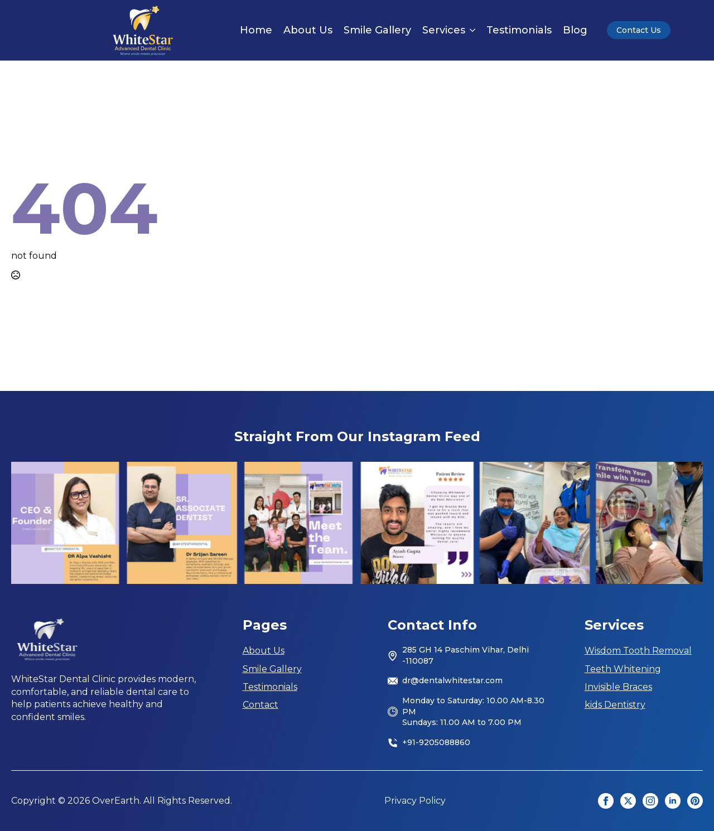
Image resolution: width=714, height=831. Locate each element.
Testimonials (519, 30)
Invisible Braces (618, 687)
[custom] (695, 801)
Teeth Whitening (623, 669)
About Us (307, 30)
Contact (260, 704)
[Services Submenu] (470, 30)
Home (256, 30)
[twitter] (628, 801)
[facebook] (606, 801)
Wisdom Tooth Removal (638, 650)
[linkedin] (673, 801)
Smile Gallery (377, 30)
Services (443, 30)
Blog (575, 30)
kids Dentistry (615, 704)
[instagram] (650, 801)
